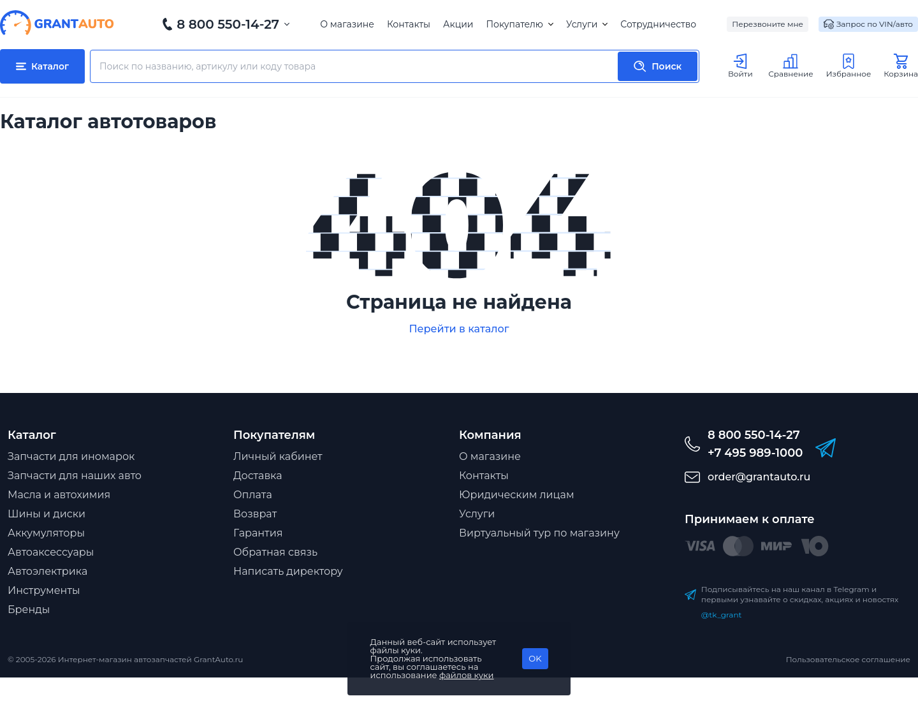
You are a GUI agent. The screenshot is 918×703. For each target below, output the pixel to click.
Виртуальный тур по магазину (539, 533)
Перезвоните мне (767, 24)
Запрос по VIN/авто (868, 24)
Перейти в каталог (459, 329)
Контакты (408, 24)
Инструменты (44, 590)
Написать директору (288, 571)
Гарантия (257, 533)
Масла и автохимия (59, 495)
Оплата (252, 495)
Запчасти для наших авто (75, 476)
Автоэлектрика (47, 571)
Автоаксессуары (51, 552)
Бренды (29, 609)
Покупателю (519, 24)
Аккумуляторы (46, 533)
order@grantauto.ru (759, 477)
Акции (458, 24)
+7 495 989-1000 (755, 453)
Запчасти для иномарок (71, 456)
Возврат (255, 514)
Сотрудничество (658, 24)
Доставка (257, 476)
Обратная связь (275, 552)
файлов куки (466, 675)
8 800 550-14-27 (228, 24)
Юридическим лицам (516, 495)
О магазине (347, 24)
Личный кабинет (278, 456)
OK (534, 658)
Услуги (587, 24)
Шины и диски (46, 514)
